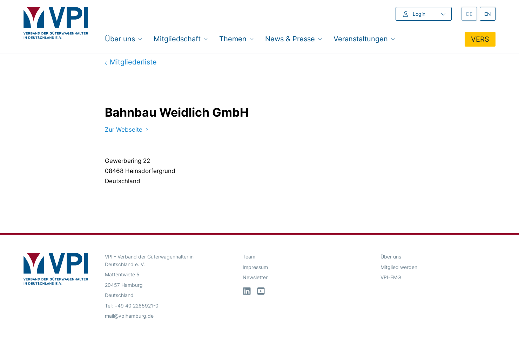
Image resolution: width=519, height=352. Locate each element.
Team (249, 257)
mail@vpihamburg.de (129, 316)
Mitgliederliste (131, 61)
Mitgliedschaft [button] (181, 38)
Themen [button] (236, 38)
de (471, 13)
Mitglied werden (398, 267)
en (490, 13)
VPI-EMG (390, 277)
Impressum (255, 267)
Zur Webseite (126, 129)
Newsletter (255, 277)
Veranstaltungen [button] (364, 38)
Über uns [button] (123, 38)
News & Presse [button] (293, 38)
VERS (480, 39)
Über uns (390, 257)
